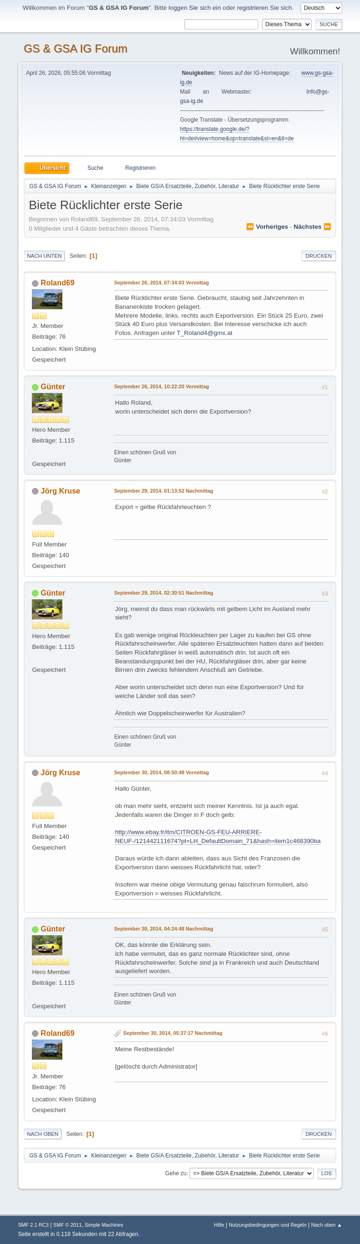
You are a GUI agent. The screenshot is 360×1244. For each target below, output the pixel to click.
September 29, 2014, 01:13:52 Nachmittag (163, 491)
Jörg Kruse (60, 491)
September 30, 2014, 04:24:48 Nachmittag (163, 928)
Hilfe (219, 1225)
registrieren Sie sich (264, 7)
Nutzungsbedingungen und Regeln (268, 1225)
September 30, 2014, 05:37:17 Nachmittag (173, 1033)
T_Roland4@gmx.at (204, 332)
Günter (53, 387)
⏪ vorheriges (267, 226)
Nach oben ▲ (326, 1225)
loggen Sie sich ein (195, 7)
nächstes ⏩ (312, 226)
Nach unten (44, 256)
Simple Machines (104, 1225)
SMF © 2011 (67, 1225)
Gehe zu (175, 1173)
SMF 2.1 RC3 (33, 1225)
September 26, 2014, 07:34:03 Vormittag (161, 282)
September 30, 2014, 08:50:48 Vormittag (161, 772)
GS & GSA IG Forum (75, 48)
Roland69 (58, 283)
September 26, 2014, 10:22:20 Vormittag (161, 386)
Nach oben (42, 1134)
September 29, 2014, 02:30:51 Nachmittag (163, 593)
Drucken (319, 256)
